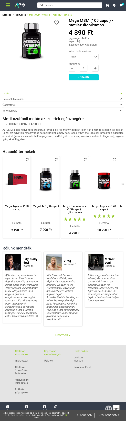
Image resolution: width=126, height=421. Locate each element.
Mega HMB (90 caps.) (46, 206)
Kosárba (84, 77)
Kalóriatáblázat (82, 367)
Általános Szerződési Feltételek (21, 370)
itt (66, 415)
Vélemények (9, 110)
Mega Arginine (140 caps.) (104, 208)
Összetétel (8, 104)
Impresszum (22, 360)
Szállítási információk (21, 391)
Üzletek (48, 360)
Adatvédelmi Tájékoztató (22, 381)
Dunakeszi (13, 409)
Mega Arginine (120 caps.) (17, 208)
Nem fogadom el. (110, 415)
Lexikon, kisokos (78, 359)
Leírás (6, 93)
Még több (63, 335)
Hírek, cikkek (81, 351)
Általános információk (21, 353)
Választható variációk (80, 51)
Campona (32, 409)
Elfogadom (84, 415)
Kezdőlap (6, 15)
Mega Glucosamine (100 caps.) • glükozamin (75, 209)
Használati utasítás (13, 99)
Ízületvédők (20, 15)
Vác (46, 409)
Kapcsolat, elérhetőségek (52, 353)
